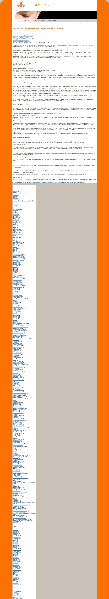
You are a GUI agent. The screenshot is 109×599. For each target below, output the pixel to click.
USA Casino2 (16, 501)
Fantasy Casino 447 (18, 345)
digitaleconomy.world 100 (19, 335)
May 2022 (15, 574)
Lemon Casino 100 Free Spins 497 (21, 394)
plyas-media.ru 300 (17, 439)
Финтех (15, 522)
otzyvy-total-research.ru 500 (20, 427)
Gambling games (17, 357)
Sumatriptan (16, 481)
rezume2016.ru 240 (17, 461)
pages (14, 429)
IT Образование (17, 387)
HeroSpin (15, 368)
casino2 (15, 314)
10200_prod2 (16, 216)
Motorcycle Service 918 (19, 409)
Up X (14, 498)
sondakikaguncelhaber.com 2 (20, 473)
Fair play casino (17, 344)
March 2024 (16, 558)
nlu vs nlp (15, 421)
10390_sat (15, 219)
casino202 (15, 315)
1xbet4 (14, 225)
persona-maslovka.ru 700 (19, 430)
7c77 (14, 240)
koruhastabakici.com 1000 (19, 393)
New (14, 414)
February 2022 (16, 578)
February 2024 (16, 559)
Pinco (14, 436)
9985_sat (15, 252)
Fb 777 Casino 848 (17, 347)
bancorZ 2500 (16, 281)
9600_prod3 (16, 245)
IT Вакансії (15, 385)
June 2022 (15, 573)
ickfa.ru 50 (15, 374)
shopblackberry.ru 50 (18, 467)
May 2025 (15, 542)
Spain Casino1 (16, 475)
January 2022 (16, 579)
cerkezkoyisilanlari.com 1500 (20, 327)
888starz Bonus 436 (18, 243)
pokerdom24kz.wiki (18, 445)
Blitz (14, 300)
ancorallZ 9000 (16, 265)
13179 (14, 223)
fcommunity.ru (16, 349)
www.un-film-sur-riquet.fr (19, 518)
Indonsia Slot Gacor (18, 380)
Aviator (14, 276)
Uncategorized (16, 496)
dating (14, 331)
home (75, 22)
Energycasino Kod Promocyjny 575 (22, 338)
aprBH (14, 267)
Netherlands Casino (18, 411)
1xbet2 (14, 224)
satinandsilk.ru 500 (17, 465)
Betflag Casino (16, 289)
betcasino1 (15, 288)
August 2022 (16, 571)
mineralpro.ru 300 (17, 403)
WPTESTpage (16, 509)
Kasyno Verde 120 (17, 390)
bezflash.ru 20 (16, 295)
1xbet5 (14, 227)
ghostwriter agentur (28, 22)
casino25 (15, 318)
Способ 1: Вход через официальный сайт (24, 38)
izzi (13, 388)
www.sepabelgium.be (18, 515)
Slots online (16, 469)
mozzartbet (15, 410)
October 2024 (16, 551)
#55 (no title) (16, 191)
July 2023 (15, 562)
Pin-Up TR (15, 435)
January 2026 (16, 533)
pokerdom (15, 442)
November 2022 (17, 567)
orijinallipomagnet (17, 425)
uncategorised (16, 495)
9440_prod (15, 244)
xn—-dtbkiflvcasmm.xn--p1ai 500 (21, 519)
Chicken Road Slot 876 (18, 329)
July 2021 (15, 580)
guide (14, 365)
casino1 (15, 312)
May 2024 (15, 555)
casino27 (15, 320)
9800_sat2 (15, 248)
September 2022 (17, 570)
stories (14, 480)
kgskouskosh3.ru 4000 (18, 391)
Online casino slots (18, 424)
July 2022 (15, 572)
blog (14, 301)
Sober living (16, 470)
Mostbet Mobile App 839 (19, 408)
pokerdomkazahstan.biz (19, 446)
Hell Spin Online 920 (18, 367)
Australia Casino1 (17, 275)
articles (15, 274)
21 (13, 231)
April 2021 (15, 581)
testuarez (15, 486)
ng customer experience (19, 420)
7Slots (14, 241)
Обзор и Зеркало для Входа (20, 37)
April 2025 (15, 544)
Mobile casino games (18, 407)
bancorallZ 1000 (17, 280)
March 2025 (16, 545)
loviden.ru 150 (16, 397)
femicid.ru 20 (16, 350)
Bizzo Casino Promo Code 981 (20, 298)
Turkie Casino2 (16, 493)
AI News (15, 261)
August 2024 (16, 553)
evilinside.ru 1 (16, 343)
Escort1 (15, 342)
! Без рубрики (16, 209)
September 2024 (17, 552)
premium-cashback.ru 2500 (20, 452)
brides (14, 303)
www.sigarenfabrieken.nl (19, 516)
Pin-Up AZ (15, 434)
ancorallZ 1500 (16, 262)
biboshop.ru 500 (17, 296)
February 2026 (16, 532)
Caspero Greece (17, 325)
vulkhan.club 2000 (17, 507)
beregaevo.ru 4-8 (17, 283)
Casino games (16, 307)
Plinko (14, 438)
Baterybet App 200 (17, 282)
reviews (15, 460)
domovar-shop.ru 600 (18, 336)
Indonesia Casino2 (17, 378)
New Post (15, 416)
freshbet (15, 355)
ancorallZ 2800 (16, 263)
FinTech (15, 351)
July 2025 (15, 540)
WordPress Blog (17, 597)
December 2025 (17, 534)
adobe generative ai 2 (18, 257)
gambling (15, 356)
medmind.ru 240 (17, 402)
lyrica (14, 400)
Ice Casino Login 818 (18, 371)
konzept (34, 20)
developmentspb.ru (18, 334)
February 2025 (16, 546)
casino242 (15, 317)
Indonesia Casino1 (17, 377)
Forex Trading (16, 352)
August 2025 (16, 539)
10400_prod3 (16, 221)
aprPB (14, 272)
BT (13, 304)
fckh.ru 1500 (16, 348)
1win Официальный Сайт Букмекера (23, 36)
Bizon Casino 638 (17, 297)
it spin (14, 383)
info (14, 381)
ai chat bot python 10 (18, 260)
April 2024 (15, 557)
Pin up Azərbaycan (17, 433)
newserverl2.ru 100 (17, 418)
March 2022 (16, 577)
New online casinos (18, 415)
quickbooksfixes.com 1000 (19, 455)
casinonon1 (16, 324)
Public (14, 454)
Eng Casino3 (16, 340)
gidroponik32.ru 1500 (18, 362)
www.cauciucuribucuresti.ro (20, 511)
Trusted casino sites (18, 489)
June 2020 (15, 583)
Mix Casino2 (16, 405)
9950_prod (15, 251)
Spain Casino (16, 474)
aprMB (14, 271)
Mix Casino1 (16, 404)
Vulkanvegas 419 (17, 506)
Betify (14, 290)
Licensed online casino (19, 395)
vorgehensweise (52, 20)
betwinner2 (15, 294)
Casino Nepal (16, 309)
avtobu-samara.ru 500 (18, 278)
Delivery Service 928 (18, 332)
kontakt (89, 22)
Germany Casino (17, 361)
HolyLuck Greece (17, 369)
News (14, 417)
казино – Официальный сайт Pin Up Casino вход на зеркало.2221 (67, 182)
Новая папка (16, 521)
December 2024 (17, 548)
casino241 (15, 316)
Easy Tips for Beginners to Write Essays (23, 193)
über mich (26, 20)
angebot (42, 20)
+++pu (14, 210)
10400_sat (15, 222)
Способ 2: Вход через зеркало (21, 40)
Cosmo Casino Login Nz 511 (20, 330)
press (14, 453)
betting (14, 292)
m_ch (14, 401)
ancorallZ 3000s (17, 264)
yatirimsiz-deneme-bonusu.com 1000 (22, 520)
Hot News (15, 370)
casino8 (15, 321)
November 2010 (17, 584)
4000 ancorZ (16, 237)
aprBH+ (15, 268)
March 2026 (16, 531)
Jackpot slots (16, 389)
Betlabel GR (16, 291)
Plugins (15, 592)
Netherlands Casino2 (18, 413)
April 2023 (15, 564)
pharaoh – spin (16, 431)
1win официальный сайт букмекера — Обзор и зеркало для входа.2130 (31, 182)
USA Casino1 (16, 500)
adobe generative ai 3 (18, 258)
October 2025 (16, 537)
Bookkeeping (16, 302)
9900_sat (15, 250)
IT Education (16, 382)
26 (13, 235)
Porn (14, 447)
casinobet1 (15, 322)
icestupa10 (15, 373)
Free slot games (17, 354)
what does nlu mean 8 (18, 508)
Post (14, 449)
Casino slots (16, 310)
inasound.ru (16, 375)
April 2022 (15, 575)
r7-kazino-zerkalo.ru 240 (19, 456)
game (14, 358)
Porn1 (14, 448)
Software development (18, 472)
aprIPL (14, 270)
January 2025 (16, 547)
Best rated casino (17, 284)
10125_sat (15, 214)
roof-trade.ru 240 (17, 462)
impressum (81, 22)
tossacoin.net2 (16, 488)
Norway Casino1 (17, 422)
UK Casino (15, 494)
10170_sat (15, 215)
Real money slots (17, 459)
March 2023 (16, 565)
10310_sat (15, 218)
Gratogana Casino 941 (18, 363)
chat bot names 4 (17, 328)
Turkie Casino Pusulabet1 (19, 492)
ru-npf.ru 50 (16, 463)
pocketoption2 (16, 440)
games (14, 360)
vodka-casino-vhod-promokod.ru (21, 505)
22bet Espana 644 (17, 234)
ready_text (15, 458)
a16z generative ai (17, 254)
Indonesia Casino (17, 376)
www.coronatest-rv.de (18, 512)
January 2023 (16, 566)
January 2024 (16, 560)
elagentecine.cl (17, 337)
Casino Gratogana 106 (18, 308)
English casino (16, 341)
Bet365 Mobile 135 (17, 287)
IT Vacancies (16, 384)
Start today (15, 479)
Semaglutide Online (18, 466)
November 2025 (17, 535)
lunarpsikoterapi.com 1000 (19, 398)
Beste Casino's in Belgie (19, 285)
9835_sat (15, 249)
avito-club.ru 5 (16, 277)
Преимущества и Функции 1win (21, 41)
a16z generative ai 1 (18, 255)
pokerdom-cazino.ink (18, 443)
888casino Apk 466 (17, 242)
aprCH (14, 269)
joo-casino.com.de (41, 22)
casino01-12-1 (16, 311)
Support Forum (17, 594)
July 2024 (15, 554)
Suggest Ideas (16, 593)
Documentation (17, 591)
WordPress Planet (17, 598)
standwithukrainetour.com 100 (20, 478)
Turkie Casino (16, 490)
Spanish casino (17, 476)
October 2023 (16, 561)
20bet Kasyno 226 (17, 230)
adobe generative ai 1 (18, 256)
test (14, 485)
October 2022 (16, 568)
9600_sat (15, 247)
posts (14, 450)
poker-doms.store (17, 441)
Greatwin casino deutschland (20, 364)
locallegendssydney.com (19, 396)
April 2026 (15, 530)
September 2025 (17, 538)
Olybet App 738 (17, 423)
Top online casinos (17, 487)
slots (14, 468)
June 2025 (15, 541)
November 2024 (17, 550)
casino (14, 305)
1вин (14, 86)
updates (15, 499)
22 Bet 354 (15, 232)
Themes (15, 596)
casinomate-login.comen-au (20, 323)
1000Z (14, 212)
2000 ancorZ (16, 229)
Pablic (14, 428)
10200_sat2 (16, 217)
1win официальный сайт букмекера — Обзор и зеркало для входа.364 (38, 28)
